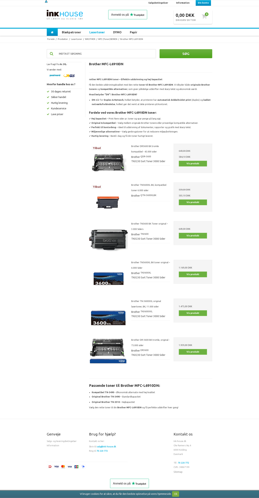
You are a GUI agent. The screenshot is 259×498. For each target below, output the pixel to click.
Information (53, 445)
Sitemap (178, 471)
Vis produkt (193, 163)
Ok (175, 493)
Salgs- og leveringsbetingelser (62, 441)
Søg (185, 53)
